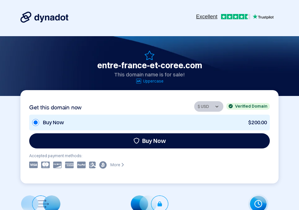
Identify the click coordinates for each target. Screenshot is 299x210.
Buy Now (149, 140)
